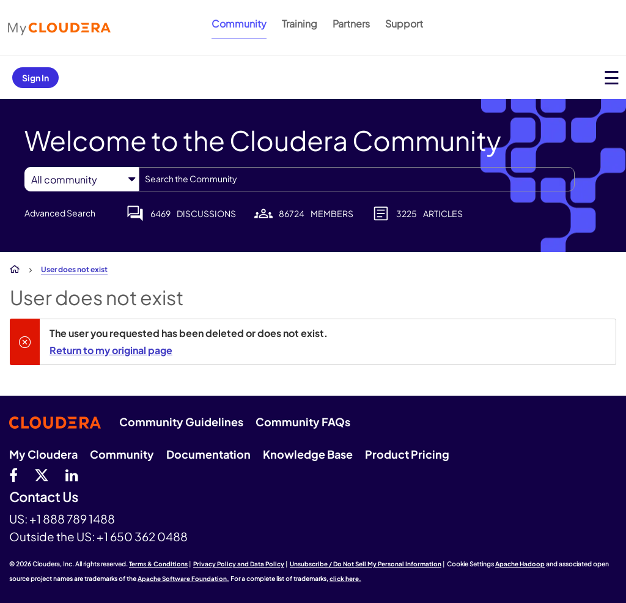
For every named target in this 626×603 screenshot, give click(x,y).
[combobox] (357, 179)
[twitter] (41, 474)
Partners (351, 23)
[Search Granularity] (81, 179)
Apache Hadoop (520, 564)
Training (299, 23)
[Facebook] (13, 474)
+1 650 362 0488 (142, 536)
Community (239, 23)
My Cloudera (43, 454)
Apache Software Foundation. (183, 578)
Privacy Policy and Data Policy (238, 564)
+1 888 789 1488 (72, 518)
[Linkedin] (71, 474)
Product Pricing (407, 454)
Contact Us (43, 497)
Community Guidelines (181, 422)
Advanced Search (59, 212)
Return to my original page (111, 350)
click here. (345, 578)
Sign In (35, 77)
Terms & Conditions (158, 564)
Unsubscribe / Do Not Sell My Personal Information (365, 564)
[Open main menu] (611, 77)
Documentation (208, 454)
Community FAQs (303, 422)
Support (404, 23)
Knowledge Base (308, 454)
